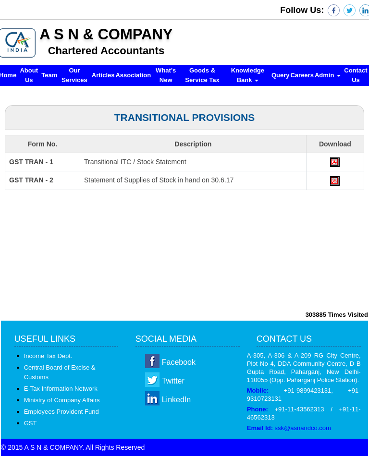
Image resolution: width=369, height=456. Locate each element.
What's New (166, 75)
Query (280, 75)
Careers (301, 75)
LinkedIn (176, 400)
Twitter (173, 381)
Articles (103, 75)
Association (133, 75)
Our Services (74, 75)
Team (49, 75)
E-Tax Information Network (61, 388)
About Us (29, 75)
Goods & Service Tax (202, 75)
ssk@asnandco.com (303, 428)
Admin (328, 75)
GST (30, 423)
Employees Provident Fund (61, 411)
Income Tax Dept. (48, 356)
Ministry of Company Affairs (62, 400)
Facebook (179, 362)
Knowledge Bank (247, 75)
